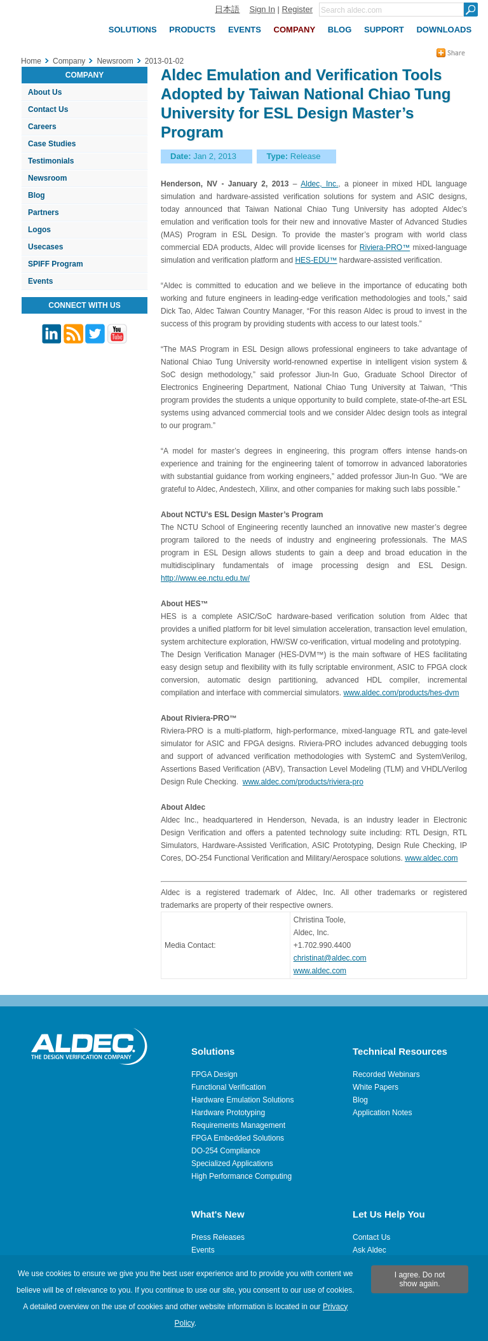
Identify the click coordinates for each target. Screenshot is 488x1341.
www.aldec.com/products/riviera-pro (303, 781)
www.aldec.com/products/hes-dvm (401, 692)
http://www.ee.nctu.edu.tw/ (205, 578)
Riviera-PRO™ (385, 247)
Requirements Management (238, 1125)
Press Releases (218, 1237)
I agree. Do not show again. (420, 1279)
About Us (45, 92)
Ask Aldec (369, 1250)
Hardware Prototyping (228, 1112)
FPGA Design (214, 1074)
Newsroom (47, 178)
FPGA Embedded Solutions (237, 1138)
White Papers (375, 1087)
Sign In (261, 9)
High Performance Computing (241, 1176)
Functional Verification (228, 1087)
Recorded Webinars (386, 1074)
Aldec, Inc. (319, 183)
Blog (36, 195)
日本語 (227, 9)
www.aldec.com (431, 858)
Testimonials (51, 160)
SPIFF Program (55, 264)
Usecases (45, 246)
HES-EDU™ (316, 260)
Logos (39, 229)
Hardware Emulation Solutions (242, 1099)
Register (297, 9)
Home (31, 61)
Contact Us (48, 109)
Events (40, 281)
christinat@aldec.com (330, 958)
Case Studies (52, 143)
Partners (43, 212)
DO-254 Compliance (226, 1150)
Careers (42, 126)
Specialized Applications (232, 1163)
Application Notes (382, 1112)
